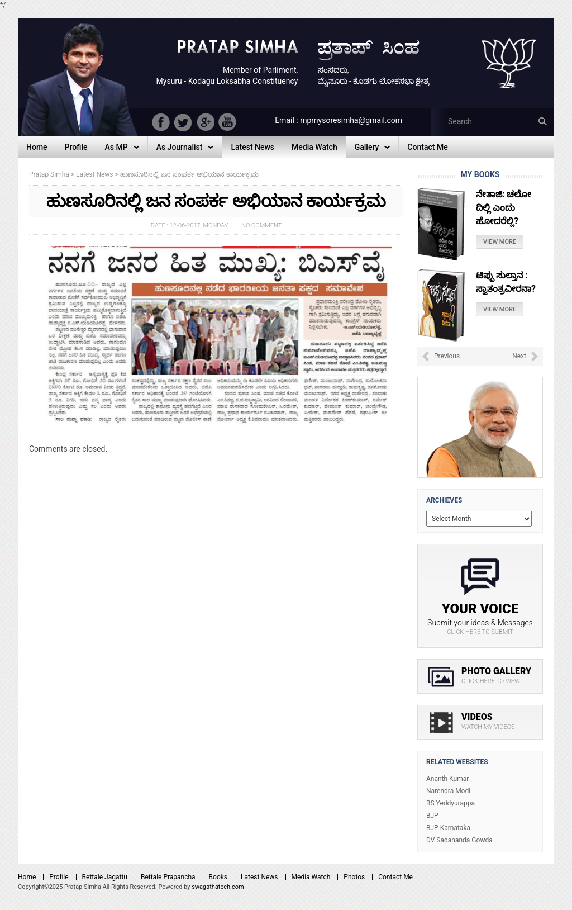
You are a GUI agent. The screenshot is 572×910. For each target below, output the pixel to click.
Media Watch (311, 877)
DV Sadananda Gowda (459, 840)
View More (499, 241)
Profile (58, 877)
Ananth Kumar (447, 779)
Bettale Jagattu (104, 877)
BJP (432, 815)
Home (27, 877)
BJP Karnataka (448, 828)
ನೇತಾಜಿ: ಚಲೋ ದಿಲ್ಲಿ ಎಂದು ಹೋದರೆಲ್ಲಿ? (503, 207)
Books (218, 877)
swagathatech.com (218, 886)
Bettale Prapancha (168, 877)
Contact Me (395, 877)
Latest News (259, 877)
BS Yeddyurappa (450, 803)
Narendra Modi (448, 791)
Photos (354, 877)
